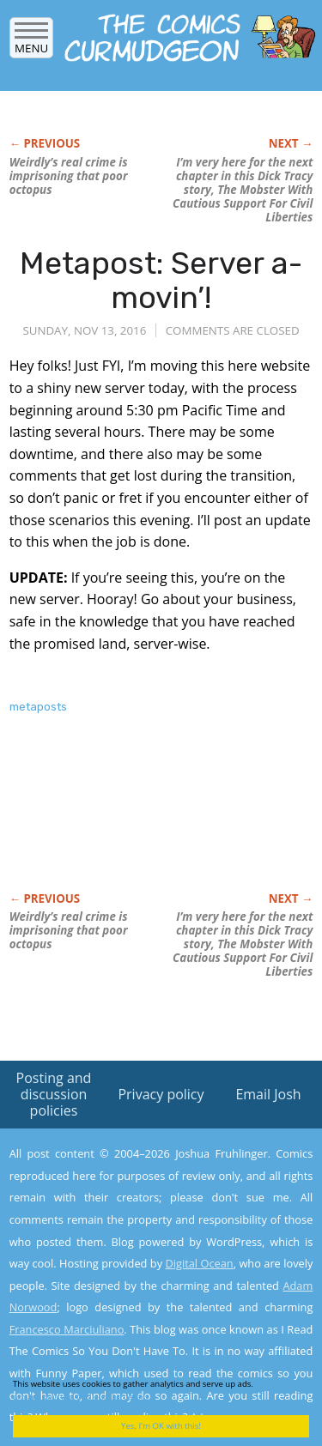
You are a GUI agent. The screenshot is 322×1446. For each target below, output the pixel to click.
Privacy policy (161, 1094)
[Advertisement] (146, 821)
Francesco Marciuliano (67, 1329)
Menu (31, 42)
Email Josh (268, 1094)
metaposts (38, 706)
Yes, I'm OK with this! (161, 1425)
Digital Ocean (199, 1263)
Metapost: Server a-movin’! (161, 280)
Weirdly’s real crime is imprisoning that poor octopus (68, 175)
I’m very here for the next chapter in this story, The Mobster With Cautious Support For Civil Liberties (243, 189)
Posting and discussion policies (54, 1094)
